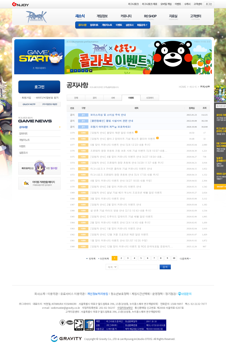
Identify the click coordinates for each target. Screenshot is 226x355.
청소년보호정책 (120, 294)
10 (174, 258)
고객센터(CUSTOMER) (196, 17)
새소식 (193, 86)
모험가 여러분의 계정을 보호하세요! (110, 126)
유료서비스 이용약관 (72, 294)
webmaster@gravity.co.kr (65, 307)
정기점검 (170, 294)
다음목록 (184, 258)
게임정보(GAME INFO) (102, 17)
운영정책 (157, 294)
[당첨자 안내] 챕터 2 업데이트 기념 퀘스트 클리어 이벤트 (122, 138)
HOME (182, 86)
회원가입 (26, 97)
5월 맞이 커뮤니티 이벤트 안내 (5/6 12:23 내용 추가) (120, 144)
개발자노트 (107, 25)
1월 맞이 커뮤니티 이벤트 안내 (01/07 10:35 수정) (119, 240)
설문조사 (130, 25)
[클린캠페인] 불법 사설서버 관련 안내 (111, 120)
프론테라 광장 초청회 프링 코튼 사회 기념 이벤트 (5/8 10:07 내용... (128, 150)
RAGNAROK (36, 17)
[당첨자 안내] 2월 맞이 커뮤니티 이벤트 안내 (115, 204)
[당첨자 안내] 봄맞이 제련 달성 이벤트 (112, 132)
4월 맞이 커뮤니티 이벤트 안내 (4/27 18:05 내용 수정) (121, 180)
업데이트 (94, 25)
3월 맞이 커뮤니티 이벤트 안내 (107, 198)
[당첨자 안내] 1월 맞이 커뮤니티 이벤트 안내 (115, 228)
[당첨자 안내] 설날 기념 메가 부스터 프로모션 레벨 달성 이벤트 (126, 192)
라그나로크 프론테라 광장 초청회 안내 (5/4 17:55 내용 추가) (124, 174)
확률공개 (143, 25)
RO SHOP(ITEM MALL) (150, 17)
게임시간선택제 (140, 294)
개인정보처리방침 (97, 294)
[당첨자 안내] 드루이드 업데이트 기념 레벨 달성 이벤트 (121, 216)
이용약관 (52, 294)
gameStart (39, 53)
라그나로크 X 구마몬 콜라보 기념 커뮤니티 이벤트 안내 (121, 168)
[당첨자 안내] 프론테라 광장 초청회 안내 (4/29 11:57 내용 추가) (127, 162)
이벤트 (119, 25)
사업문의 (186, 294)
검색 (165, 267)
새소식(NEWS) (80, 17)
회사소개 (39, 294)
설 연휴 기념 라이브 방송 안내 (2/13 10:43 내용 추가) (120, 210)
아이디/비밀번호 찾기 (47, 97)
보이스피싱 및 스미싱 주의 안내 (108, 114)
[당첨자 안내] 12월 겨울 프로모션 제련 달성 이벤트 (119, 234)
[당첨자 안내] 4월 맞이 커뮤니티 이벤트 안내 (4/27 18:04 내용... (127, 156)
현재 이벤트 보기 (90, 70)
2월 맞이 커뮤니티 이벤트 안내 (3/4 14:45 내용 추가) (120, 222)
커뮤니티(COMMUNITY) (126, 17)
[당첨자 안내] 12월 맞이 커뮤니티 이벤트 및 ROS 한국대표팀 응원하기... (131, 246)
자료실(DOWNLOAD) (173, 17)
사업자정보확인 (125, 307)
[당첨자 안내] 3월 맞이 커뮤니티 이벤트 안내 (115, 186)
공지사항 (81, 25)
